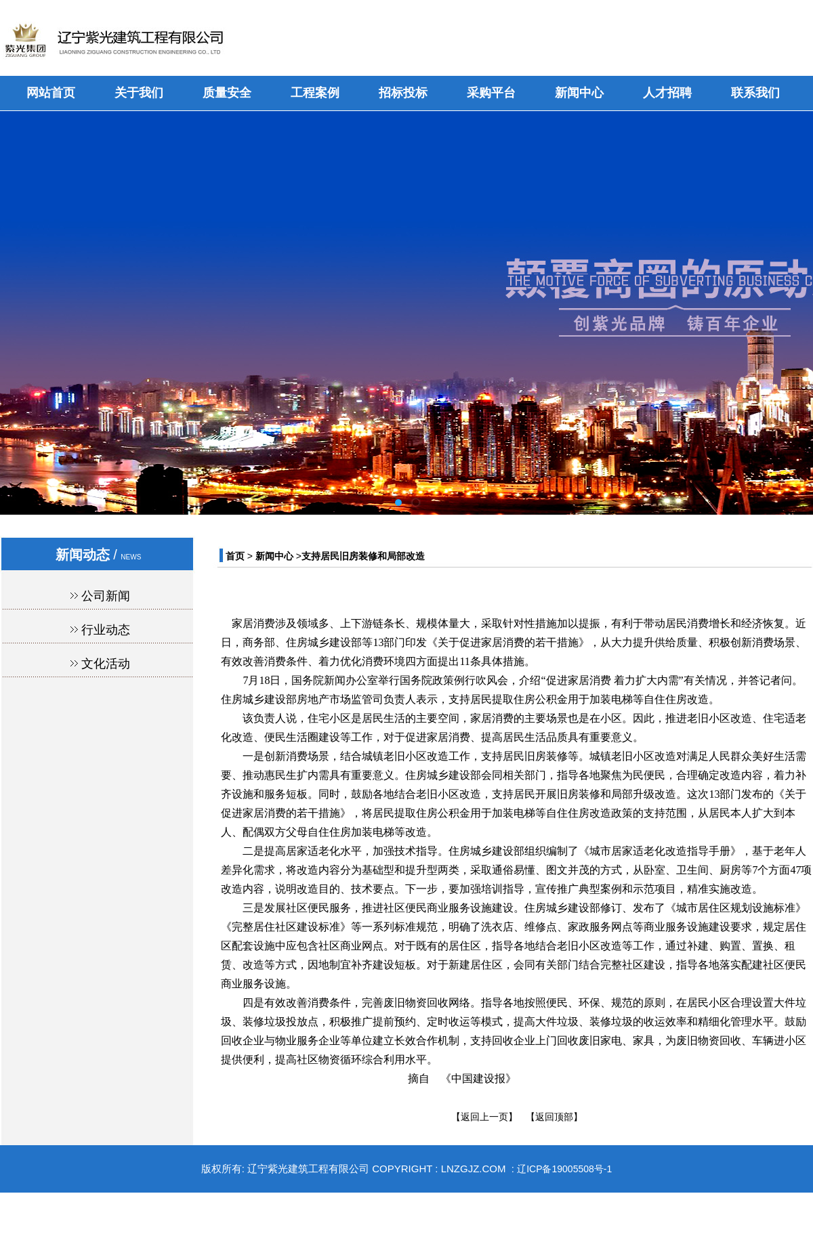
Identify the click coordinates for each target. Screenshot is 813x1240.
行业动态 (105, 630)
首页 (235, 556)
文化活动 (105, 663)
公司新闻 (105, 596)
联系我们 (755, 93)
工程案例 (315, 93)
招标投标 (403, 93)
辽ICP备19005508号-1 (564, 1168)
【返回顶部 (549, 1116)
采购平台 (491, 93)
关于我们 (138, 93)
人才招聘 (667, 93)
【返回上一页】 (484, 1116)
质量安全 (227, 93)
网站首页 (50, 93)
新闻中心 (579, 93)
